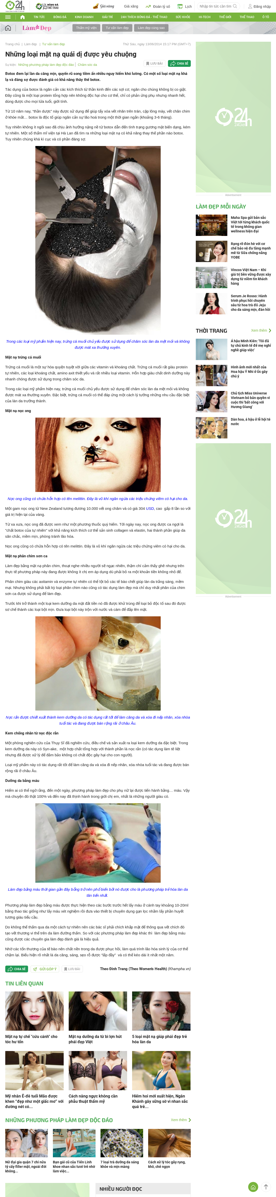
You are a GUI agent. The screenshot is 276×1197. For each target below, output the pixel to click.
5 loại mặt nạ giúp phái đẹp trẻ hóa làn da (159, 1039)
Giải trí (107, 17)
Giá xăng (131, 6)
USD (150, 508)
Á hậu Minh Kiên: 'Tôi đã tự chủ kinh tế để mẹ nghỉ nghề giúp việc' (251, 345)
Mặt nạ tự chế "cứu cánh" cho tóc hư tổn (31, 1039)
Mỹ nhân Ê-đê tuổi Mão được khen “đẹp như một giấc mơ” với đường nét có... (34, 1101)
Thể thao (247, 17)
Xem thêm (179, 1120)
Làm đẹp (31, 44)
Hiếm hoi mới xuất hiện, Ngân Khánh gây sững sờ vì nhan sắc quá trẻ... (160, 1101)
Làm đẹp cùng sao (151, 28)
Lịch (184, 6)
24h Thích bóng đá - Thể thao (144, 17)
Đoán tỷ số (158, 6)
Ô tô (265, 17)
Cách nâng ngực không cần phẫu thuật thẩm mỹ (93, 1099)
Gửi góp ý (45, 969)
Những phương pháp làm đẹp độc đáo (46, 65)
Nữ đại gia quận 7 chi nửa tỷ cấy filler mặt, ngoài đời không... (25, 1166)
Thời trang (211, 330)
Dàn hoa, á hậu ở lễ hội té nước (250, 421)
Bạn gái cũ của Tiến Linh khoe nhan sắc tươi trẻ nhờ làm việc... (74, 1166)
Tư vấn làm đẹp (117, 28)
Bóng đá (59, 17)
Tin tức (39, 17)
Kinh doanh (84, 17)
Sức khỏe (183, 17)
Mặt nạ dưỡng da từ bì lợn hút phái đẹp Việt (95, 1039)
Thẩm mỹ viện (86, 28)
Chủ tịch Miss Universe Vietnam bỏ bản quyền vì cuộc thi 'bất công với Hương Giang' (250, 400)
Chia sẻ (182, 63)
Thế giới (225, 17)
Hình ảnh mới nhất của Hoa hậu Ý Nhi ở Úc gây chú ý (249, 371)
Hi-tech (205, 17)
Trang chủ (12, 44)
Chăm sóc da (87, 65)
